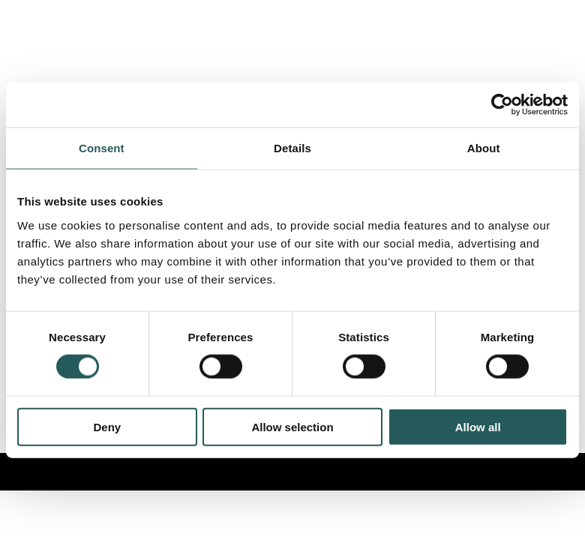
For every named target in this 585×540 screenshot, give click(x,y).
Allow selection (292, 426)
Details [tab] (292, 148)
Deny (107, 426)
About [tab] (483, 148)
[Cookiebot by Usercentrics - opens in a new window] (502, 105)
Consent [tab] (101, 148)
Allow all (478, 426)
